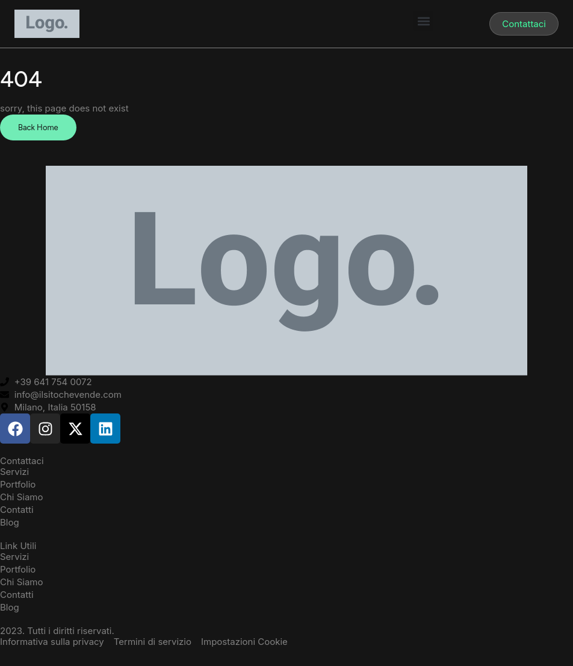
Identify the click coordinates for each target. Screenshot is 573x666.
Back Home (38, 127)
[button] (423, 21)
